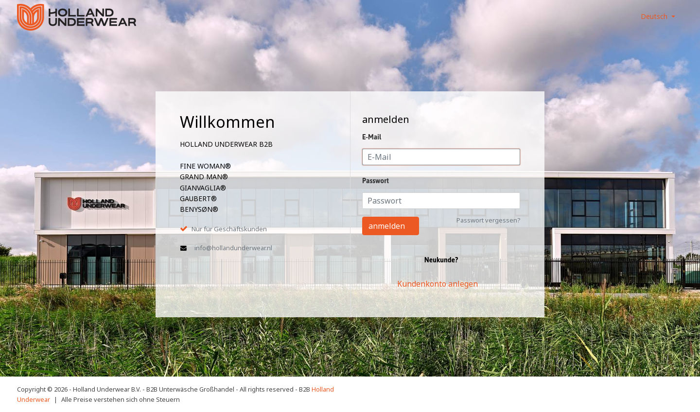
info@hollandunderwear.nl (233, 247)
